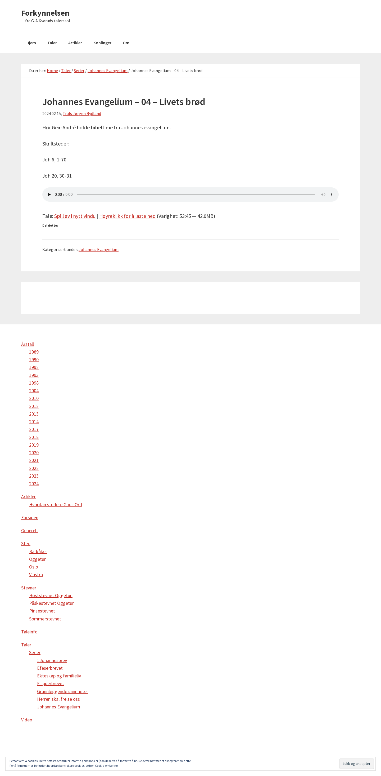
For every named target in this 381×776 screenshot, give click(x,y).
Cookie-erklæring (106, 766)
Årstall (27, 344)
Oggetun (38, 559)
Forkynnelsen (45, 13)
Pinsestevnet (42, 611)
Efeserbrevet (50, 668)
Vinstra (36, 574)
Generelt (29, 530)
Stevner (28, 588)
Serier (34, 652)
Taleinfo (29, 632)
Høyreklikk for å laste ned (128, 216)
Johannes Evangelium (99, 249)
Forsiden (29, 517)
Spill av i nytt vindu (75, 216)
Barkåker (38, 551)
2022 (34, 468)
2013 (34, 414)
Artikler (28, 496)
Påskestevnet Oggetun (52, 603)
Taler (26, 645)
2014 (34, 421)
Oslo (33, 567)
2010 (34, 398)
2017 (34, 429)
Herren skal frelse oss (58, 699)
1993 (34, 375)
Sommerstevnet (45, 619)
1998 (34, 383)
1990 (34, 359)
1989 (34, 352)
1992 (34, 367)
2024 (34, 483)
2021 (34, 460)
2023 (34, 476)
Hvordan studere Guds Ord (55, 504)
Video (26, 720)
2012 (34, 406)
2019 (34, 445)
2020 (34, 452)
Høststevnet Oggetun (50, 595)
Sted (25, 543)
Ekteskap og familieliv (59, 676)
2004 (34, 390)
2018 (34, 437)
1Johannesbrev (52, 660)
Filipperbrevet (50, 683)
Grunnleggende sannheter (62, 691)
